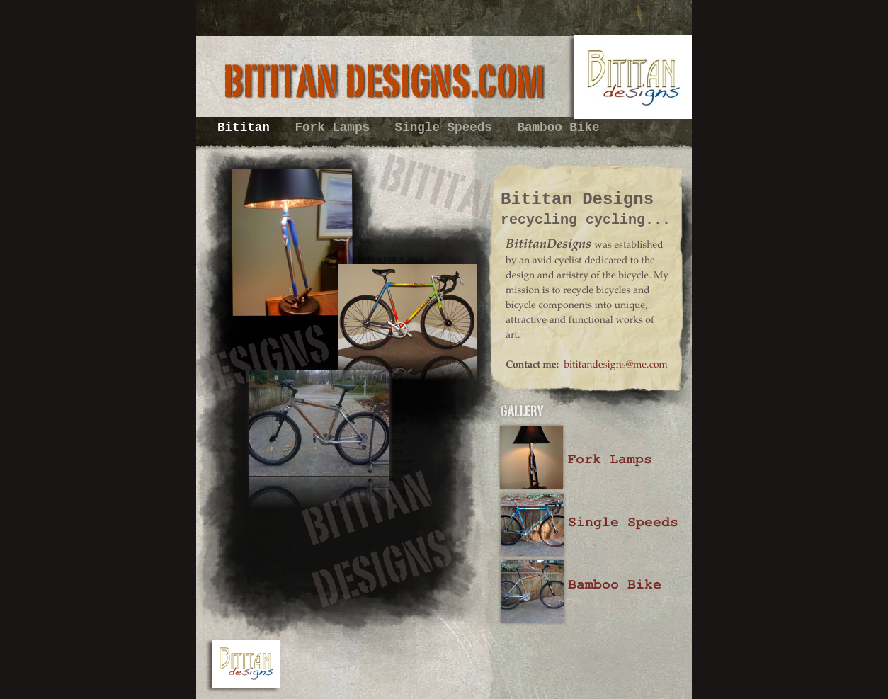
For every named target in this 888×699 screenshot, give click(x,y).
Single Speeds (447, 127)
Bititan (247, 127)
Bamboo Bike (558, 127)
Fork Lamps (336, 127)
